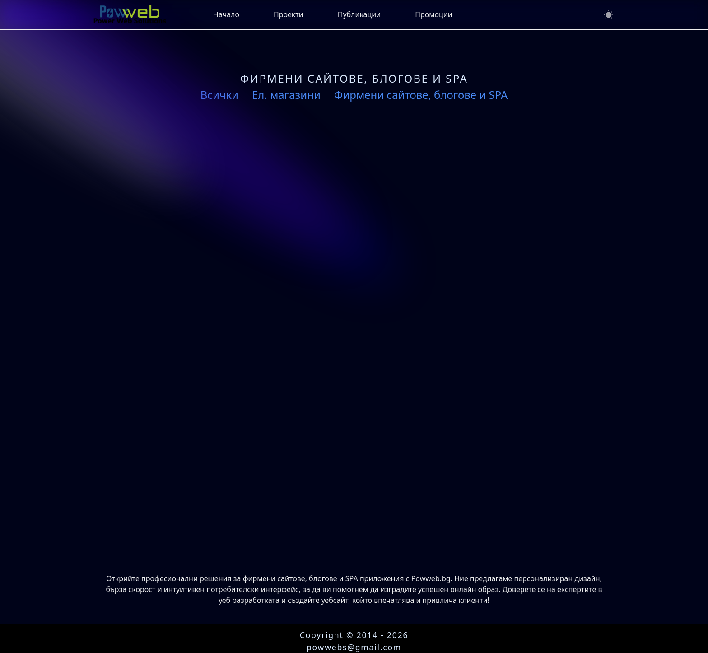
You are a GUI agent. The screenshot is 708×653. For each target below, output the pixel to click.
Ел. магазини (286, 94)
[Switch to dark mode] (608, 14)
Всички (219, 94)
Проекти (288, 14)
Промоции (433, 14)
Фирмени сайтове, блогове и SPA (421, 94)
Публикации (359, 14)
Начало (226, 14)
